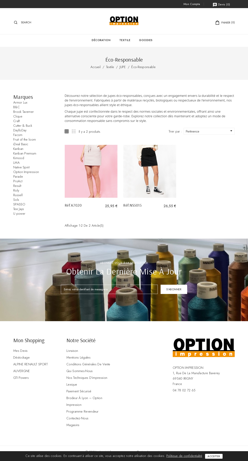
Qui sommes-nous (79, 371)
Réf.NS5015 (132, 205)
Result (17, 185)
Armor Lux (20, 102)
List (73, 131)
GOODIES (145, 40)
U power (19, 213)
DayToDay (19, 130)
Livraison (72, 350)
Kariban (18, 148)
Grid (67, 131)
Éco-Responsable (143, 67)
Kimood (18, 158)
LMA (16, 162)
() (221, 4)
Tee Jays (18, 209)
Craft (16, 121)
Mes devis (20, 350)
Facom (18, 135)
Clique (17, 116)
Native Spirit (21, 167)
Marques (23, 96)
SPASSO (19, 204)
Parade (18, 176)
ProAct (17, 181)
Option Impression (26, 172)
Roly (16, 190)
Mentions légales (78, 357)
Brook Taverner (23, 111)
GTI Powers (21, 377)
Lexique (71, 384)
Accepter (214, 456)
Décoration (101, 40)
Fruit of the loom (24, 139)
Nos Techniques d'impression (86, 377)
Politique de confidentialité (184, 455)
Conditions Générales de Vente (88, 364)
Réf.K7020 (73, 205)
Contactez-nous (77, 418)
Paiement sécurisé (78, 391)
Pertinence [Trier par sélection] (210, 131)
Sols (16, 199)
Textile (125, 40)
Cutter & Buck (22, 125)
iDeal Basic (20, 144)
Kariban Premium (24, 153)
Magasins (72, 425)
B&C (16, 107)
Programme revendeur (82, 411)
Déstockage (21, 357)
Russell (18, 195)
